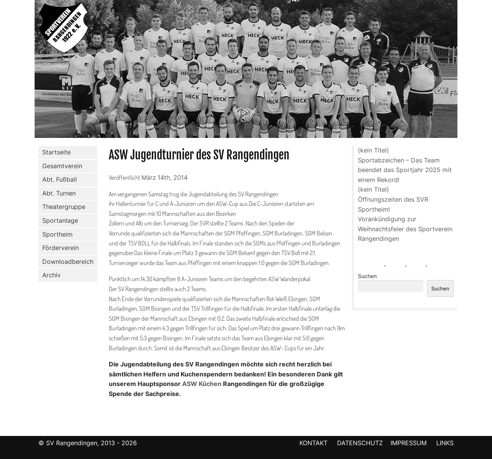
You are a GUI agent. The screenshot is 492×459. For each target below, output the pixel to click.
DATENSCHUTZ (360, 443)
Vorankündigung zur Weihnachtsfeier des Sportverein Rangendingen (405, 228)
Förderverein (59, 248)
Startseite (56, 152)
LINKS (445, 443)
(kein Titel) (373, 150)
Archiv (51, 275)
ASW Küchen (201, 384)
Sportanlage (58, 220)
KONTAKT (313, 443)
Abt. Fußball (58, 179)
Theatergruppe (63, 206)
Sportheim (57, 234)
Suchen (367, 276)
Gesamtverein (60, 165)
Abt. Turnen (57, 193)
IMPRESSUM (410, 443)
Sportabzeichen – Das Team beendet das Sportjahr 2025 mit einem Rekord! (405, 170)
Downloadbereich (67, 261)
